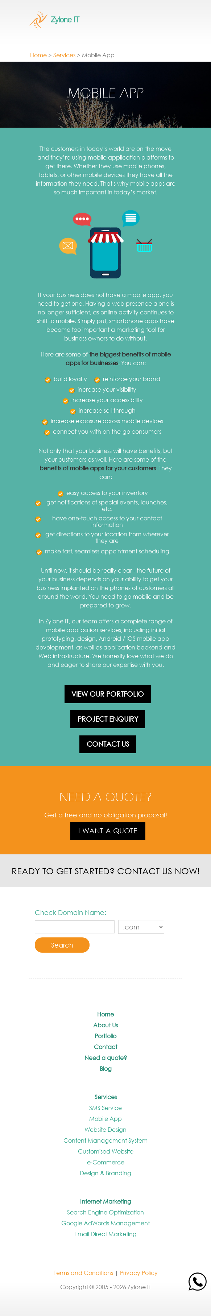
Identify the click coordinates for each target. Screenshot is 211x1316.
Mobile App (105, 1118)
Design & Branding (105, 1173)
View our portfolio (107, 694)
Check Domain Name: (70, 912)
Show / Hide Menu (153, 25)
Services (64, 55)
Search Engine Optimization (105, 1212)
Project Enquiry (108, 719)
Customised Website (105, 1151)
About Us (105, 1025)
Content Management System (105, 1140)
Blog (106, 1068)
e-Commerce (105, 1162)
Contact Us (108, 744)
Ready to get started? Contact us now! (106, 870)
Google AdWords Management (105, 1223)
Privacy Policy (139, 1272)
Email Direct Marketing (105, 1234)
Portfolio (105, 1036)
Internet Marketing (105, 1201)
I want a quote (107, 830)
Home (38, 55)
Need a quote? (105, 1057)
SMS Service (105, 1107)
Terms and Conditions (83, 1272)
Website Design (105, 1129)
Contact (105, 1047)
